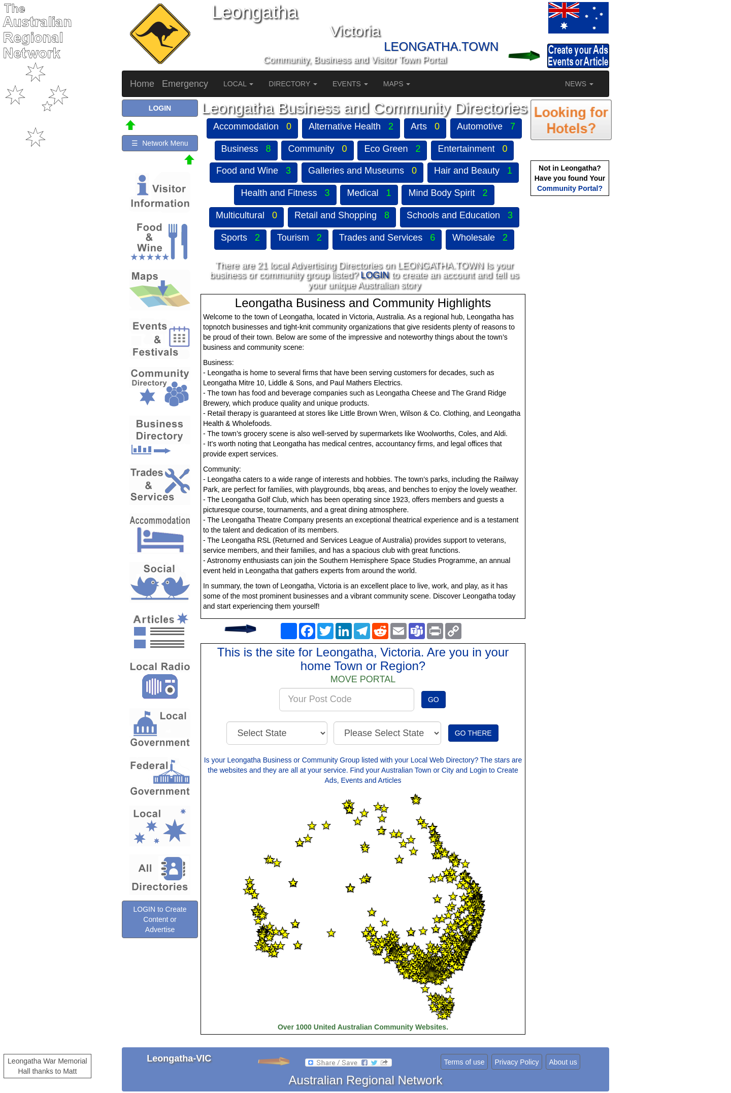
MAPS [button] (397, 84)
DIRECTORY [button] (293, 84)
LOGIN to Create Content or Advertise (159, 919)
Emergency (185, 84)
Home (142, 84)
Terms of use (464, 1062)
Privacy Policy (516, 1062)
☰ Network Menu (159, 143)
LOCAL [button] (238, 84)
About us (563, 1062)
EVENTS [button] (350, 84)
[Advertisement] (571, 358)
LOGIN (374, 275)
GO (433, 699)
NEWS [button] (579, 84)
